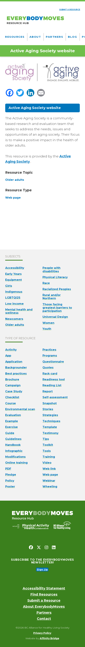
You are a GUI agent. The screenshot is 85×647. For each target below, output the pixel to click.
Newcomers (14, 319)
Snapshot (49, 403)
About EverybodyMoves (44, 607)
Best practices (16, 373)
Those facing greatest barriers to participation (57, 308)
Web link (49, 468)
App (8, 355)
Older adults (14, 324)
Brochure (12, 379)
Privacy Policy (42, 633)
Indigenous (13, 291)
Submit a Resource (43, 601)
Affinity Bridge (49, 638)
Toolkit (47, 444)
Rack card (49, 373)
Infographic (13, 451)
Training (48, 456)
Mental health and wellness (19, 311)
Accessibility (14, 268)
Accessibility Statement (44, 588)
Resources (15, 36)
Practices (49, 349)
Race (46, 283)
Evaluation (13, 415)
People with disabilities (51, 269)
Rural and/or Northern (51, 296)
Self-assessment (55, 397)
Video (46, 462)
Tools (46, 451)
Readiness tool (53, 379)
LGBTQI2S (12, 297)
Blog (72, 36)
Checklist (12, 397)
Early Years (13, 274)
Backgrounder (16, 367)
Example (11, 421)
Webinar (48, 480)
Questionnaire (53, 361)
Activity (11, 349)
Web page (50, 474)
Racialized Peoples (56, 289)
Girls (8, 286)
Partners (54, 36)
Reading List (51, 385)
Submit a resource (69, 9)
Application (13, 361)
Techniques (51, 421)
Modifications (15, 456)
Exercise (11, 427)
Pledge (10, 474)
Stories (47, 409)
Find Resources (43, 594)
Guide (9, 433)
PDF (8, 468)
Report (47, 391)
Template (49, 427)
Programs (49, 355)
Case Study (13, 391)
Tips (45, 439)
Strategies (50, 415)
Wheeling (49, 486)
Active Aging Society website (35, 108)
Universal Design (55, 316)
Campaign (13, 385)
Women (48, 323)
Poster (10, 486)
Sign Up (42, 569)
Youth (46, 328)
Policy (9, 480)
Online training (16, 462)
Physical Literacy (55, 277)
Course (10, 403)
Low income (14, 303)
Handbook (13, 444)
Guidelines (13, 439)
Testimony (50, 433)
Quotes (47, 367)
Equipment (13, 279)
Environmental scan (20, 409)
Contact (44, 619)
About (35, 36)
